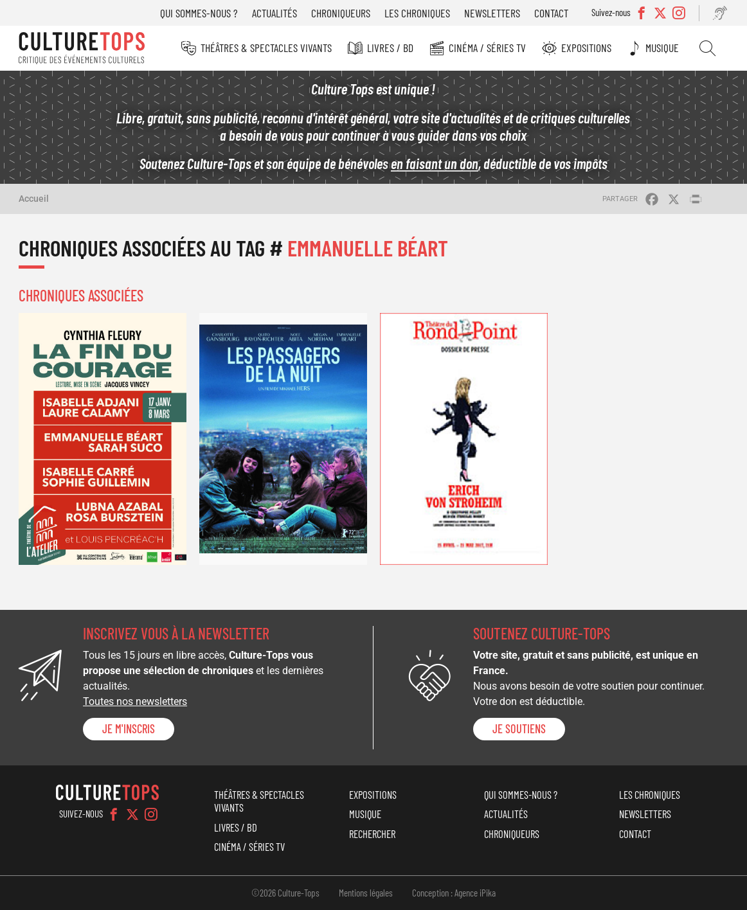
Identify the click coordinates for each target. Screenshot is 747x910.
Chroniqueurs (340, 13)
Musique (662, 47)
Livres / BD (390, 47)
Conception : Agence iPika (454, 892)
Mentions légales (366, 892)
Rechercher (707, 48)
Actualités (274, 13)
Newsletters (492, 13)
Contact (551, 13)
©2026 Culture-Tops (285, 892)
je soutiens (519, 729)
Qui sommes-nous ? (199, 13)
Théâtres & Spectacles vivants (266, 47)
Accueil (34, 198)
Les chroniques (417, 13)
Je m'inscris (128, 729)
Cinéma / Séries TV (487, 47)
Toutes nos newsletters (135, 701)
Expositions (586, 47)
